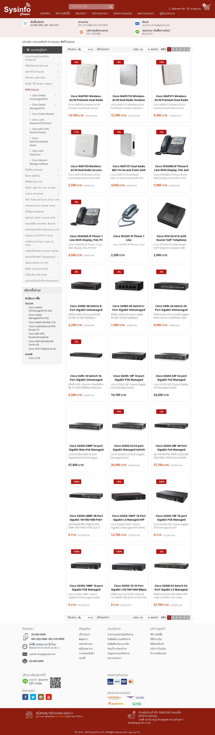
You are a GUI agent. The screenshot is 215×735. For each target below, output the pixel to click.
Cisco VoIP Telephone (37, 153)
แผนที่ (82, 658)
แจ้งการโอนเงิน (158, 648)
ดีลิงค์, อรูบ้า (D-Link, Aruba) (40, 187)
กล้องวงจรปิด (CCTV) (36, 262)
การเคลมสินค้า (86, 653)
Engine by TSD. (133, 732)
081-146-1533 (51, 25)
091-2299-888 (93, 33)
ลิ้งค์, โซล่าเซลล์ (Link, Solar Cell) (42, 199)
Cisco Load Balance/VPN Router (40, 121)
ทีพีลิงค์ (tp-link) (33, 181)
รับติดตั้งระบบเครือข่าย (119, 639)
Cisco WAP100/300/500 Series (39, 142)
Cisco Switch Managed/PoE (38, 106)
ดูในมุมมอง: (103, 49)
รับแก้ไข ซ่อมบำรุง (117, 648)
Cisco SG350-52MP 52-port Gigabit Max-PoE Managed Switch (86, 447)
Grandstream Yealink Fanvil (40, 205)
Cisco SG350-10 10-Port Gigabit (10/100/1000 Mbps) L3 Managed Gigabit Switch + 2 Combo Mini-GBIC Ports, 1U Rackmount (129, 587)
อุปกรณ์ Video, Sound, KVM (40, 217)
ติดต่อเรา (83, 639)
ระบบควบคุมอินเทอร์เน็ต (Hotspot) (37, 58)
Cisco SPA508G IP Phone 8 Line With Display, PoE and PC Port (171, 168)
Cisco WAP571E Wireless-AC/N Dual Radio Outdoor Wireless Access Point (128, 97)
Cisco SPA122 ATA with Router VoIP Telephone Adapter (171, 237)
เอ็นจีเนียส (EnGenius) (36, 65)
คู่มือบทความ (86, 648)
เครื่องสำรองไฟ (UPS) (36, 274)
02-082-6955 (38, 634)
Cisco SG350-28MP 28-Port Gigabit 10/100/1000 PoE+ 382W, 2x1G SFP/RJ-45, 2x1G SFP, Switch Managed (86, 517)
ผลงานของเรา (115, 658)
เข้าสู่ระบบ (195, 8)
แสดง (135, 49)
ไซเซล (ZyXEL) (32, 175)
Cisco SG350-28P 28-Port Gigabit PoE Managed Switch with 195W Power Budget (171, 447)
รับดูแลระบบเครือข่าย (118, 653)
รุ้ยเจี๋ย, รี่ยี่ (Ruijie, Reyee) (38, 83)
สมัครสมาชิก (178, 8)
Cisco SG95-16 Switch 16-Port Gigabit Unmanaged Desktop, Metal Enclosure (86, 377)
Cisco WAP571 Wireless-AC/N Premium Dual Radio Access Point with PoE (171, 97)
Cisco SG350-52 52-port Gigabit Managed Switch (129, 447)
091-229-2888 (85, 25)
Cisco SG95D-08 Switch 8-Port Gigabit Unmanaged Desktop (86, 307)
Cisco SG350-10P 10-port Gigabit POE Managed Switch (171, 517)
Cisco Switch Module (43, 114)
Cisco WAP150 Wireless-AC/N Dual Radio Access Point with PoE (86, 168)
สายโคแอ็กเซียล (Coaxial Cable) (41, 251)
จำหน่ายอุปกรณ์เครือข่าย (120, 634)
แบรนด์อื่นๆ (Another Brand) (40, 223)
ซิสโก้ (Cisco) (32, 89)
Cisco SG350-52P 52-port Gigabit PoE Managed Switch (171, 377)
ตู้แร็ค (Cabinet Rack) (36, 268)
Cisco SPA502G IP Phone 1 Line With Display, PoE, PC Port (86, 237)
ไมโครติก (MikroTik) (35, 77)
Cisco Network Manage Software (39, 162)
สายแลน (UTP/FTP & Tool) (39, 235)
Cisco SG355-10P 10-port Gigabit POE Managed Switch (128, 377)
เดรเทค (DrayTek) (34, 193)
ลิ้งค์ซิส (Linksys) (34, 169)
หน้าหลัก (26, 41)
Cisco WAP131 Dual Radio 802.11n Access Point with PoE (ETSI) (129, 168)
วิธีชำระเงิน (156, 639)
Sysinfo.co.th (96, 732)
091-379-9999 (100, 25)
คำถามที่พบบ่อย (158, 653)
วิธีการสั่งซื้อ (156, 634)
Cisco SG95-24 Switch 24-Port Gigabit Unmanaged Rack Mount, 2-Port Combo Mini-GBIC (171, 307)
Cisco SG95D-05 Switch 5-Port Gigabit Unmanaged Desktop (128, 307)
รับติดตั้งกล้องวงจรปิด (118, 644)
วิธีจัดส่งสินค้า (157, 644)
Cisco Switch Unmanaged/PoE (39, 97)
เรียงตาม (72, 49)
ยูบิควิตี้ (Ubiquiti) (34, 71)
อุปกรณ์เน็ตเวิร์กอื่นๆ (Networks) (42, 280)
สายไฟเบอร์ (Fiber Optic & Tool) (39, 243)
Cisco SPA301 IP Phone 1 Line (128, 237)
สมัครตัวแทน (85, 644)
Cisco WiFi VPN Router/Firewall (39, 131)
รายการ (119, 49)
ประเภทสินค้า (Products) (46, 41)
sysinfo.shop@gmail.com (156, 25)
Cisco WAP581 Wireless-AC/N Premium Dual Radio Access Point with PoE (86, 97)
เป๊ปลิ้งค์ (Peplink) (34, 211)
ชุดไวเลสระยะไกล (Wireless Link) (42, 229)
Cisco (31, 358)
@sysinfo (147, 33)
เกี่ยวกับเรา (84, 634)
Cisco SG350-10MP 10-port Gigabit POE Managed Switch (86, 587)
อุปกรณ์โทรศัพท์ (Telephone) (40, 256)
